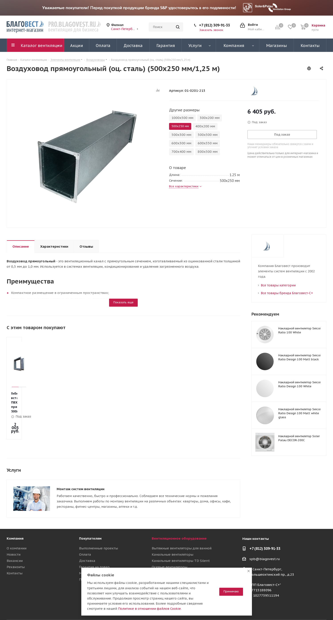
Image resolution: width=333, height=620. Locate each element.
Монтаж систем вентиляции (80, 469)
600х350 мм (207, 143)
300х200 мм (209, 118)
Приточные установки (170, 557)
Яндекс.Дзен (323, 608)
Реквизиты (16, 545)
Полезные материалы (97, 557)
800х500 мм (207, 151)
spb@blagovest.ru (264, 537)
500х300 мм (181, 135)
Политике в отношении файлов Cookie (149, 608)
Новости (13, 532)
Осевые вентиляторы (169, 545)
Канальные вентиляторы (172, 532)
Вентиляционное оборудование (179, 516)
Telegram (289, 608)
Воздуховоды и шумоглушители (178, 564)
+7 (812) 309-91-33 (214, 25)
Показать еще (123, 302)
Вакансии (15, 539)
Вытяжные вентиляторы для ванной (181, 526)
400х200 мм (205, 126)
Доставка (87, 539)
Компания (15, 516)
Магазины (87, 551)
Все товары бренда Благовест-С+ (287, 293)
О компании (16, 526)
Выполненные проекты (98, 526)
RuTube (311, 608)
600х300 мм (181, 143)
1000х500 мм (182, 118)
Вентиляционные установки (175, 551)
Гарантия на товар (94, 545)
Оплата (85, 532)
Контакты (14, 551)
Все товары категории (278, 285)
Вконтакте (278, 608)
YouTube (300, 608)
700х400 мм (181, 151)
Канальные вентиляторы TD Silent (181, 539)
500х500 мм (207, 135)
